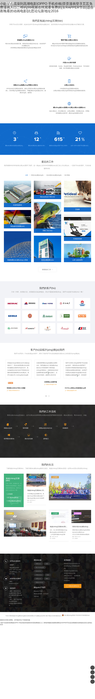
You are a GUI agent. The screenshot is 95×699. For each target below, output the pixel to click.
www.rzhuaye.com (51, 384)
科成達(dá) (67, 580)
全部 (26, 175)
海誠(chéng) (39, 582)
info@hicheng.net (13, 583)
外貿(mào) (39, 575)
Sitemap (36, 596)
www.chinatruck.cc (14, 390)
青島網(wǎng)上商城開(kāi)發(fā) (72, 567)
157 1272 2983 (86, 3)
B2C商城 (67, 175)
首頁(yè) (12, 8)
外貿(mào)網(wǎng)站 (37, 175)
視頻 (47, 575)
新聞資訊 (44, 8)
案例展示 (21, 8)
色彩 (47, 563)
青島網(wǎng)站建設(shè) (71, 570)
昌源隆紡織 (77, 575)
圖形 (47, 578)
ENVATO (38, 571)
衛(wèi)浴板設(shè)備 (69, 573)
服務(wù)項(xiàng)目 (32, 8)
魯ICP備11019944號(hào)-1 (54, 616)
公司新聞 (10, 494)
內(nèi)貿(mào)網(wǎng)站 (54, 175)
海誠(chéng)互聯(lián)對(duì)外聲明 (61, 526)
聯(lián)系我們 (66, 8)
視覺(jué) (38, 578)
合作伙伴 (45, 593)
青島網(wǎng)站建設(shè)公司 (72, 563)
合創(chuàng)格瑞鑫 (69, 578)
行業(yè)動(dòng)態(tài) (14, 501)
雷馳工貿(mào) (68, 575)
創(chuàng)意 (40, 567)
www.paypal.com (72, 390)
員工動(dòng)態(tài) (13, 497)
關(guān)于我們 (54, 8)
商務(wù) (38, 563)
